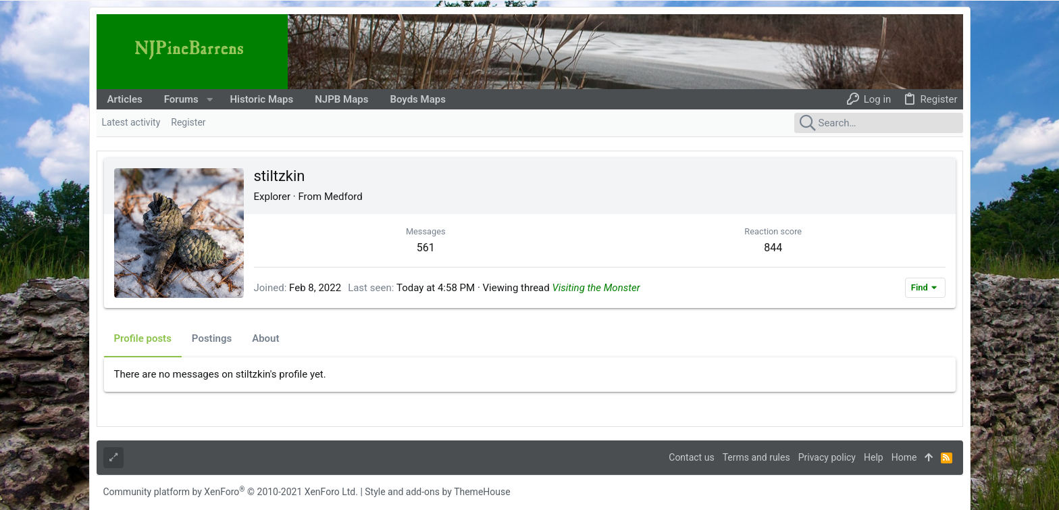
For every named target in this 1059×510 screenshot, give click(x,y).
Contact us (691, 457)
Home (904, 457)
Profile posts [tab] (143, 338)
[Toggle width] (113, 458)
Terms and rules (756, 457)
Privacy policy (827, 457)
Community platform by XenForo (230, 491)
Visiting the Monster (596, 288)
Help (873, 457)
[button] (209, 100)
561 (426, 247)
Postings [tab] (212, 338)
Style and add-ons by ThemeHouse (437, 491)
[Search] (878, 123)
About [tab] (265, 338)
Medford (343, 196)
